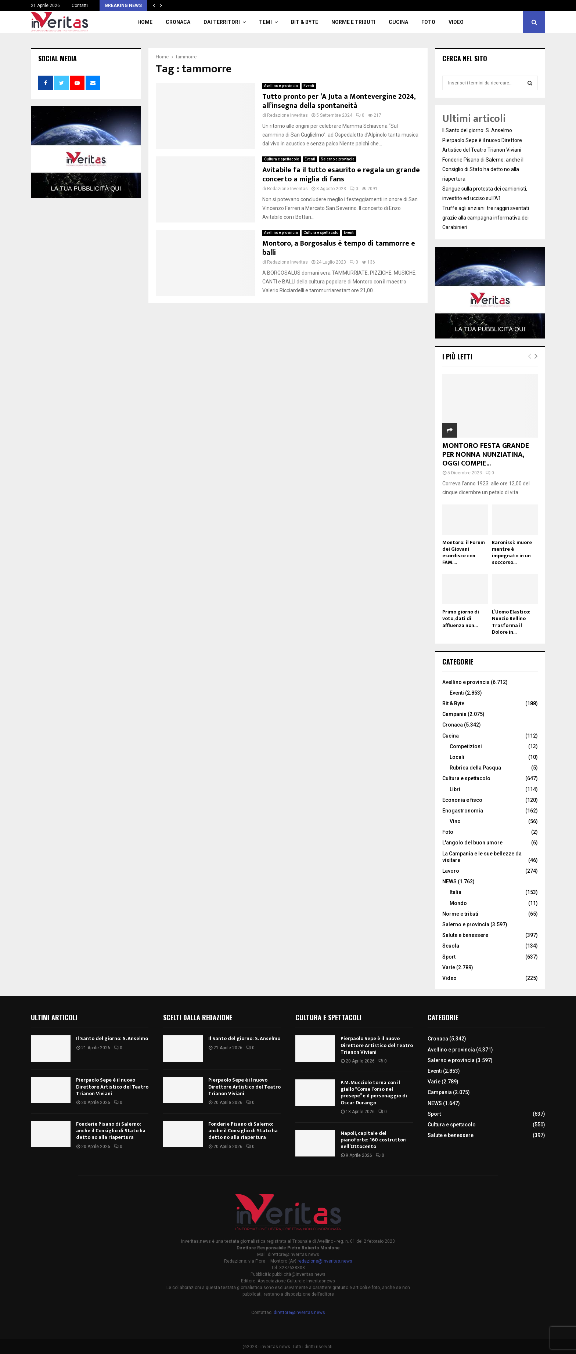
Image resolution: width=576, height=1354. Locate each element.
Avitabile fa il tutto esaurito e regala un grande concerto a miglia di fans (341, 174)
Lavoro (450, 871)
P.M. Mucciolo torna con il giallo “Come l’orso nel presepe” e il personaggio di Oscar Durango (374, 1092)
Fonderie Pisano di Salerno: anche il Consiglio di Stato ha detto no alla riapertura (482, 169)
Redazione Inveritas (287, 115)
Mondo (458, 903)
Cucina (398, 22)
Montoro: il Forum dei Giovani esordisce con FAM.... (463, 552)
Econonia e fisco (462, 800)
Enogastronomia (462, 811)
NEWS (449, 881)
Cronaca (178, 22)
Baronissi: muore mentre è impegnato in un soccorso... (512, 552)
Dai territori (222, 22)
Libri (455, 789)
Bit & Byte (304, 22)
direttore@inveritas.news (299, 1312)
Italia (455, 892)
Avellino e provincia (281, 86)
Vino (455, 821)
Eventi (308, 86)
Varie (448, 967)
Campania (454, 714)
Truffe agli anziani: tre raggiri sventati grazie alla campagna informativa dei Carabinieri (485, 217)
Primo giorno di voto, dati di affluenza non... (460, 618)
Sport (449, 957)
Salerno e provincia (337, 159)
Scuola (450, 946)
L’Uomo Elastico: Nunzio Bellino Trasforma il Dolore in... (511, 622)
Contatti (80, 5)
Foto (428, 22)
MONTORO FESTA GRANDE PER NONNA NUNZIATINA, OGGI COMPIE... (485, 454)
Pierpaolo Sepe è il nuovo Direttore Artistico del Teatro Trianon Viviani (112, 1086)
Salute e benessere (465, 935)
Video (456, 22)
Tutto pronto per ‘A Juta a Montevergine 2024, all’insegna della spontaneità (338, 101)
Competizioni (466, 746)
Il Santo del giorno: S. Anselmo (477, 130)
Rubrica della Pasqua (475, 768)
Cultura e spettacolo (281, 159)
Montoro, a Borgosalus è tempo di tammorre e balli (338, 248)
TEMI (265, 22)
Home (144, 22)
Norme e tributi (353, 22)
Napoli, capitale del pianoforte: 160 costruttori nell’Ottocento (374, 1140)
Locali (457, 757)
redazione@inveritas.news (325, 1261)
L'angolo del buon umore (472, 843)
